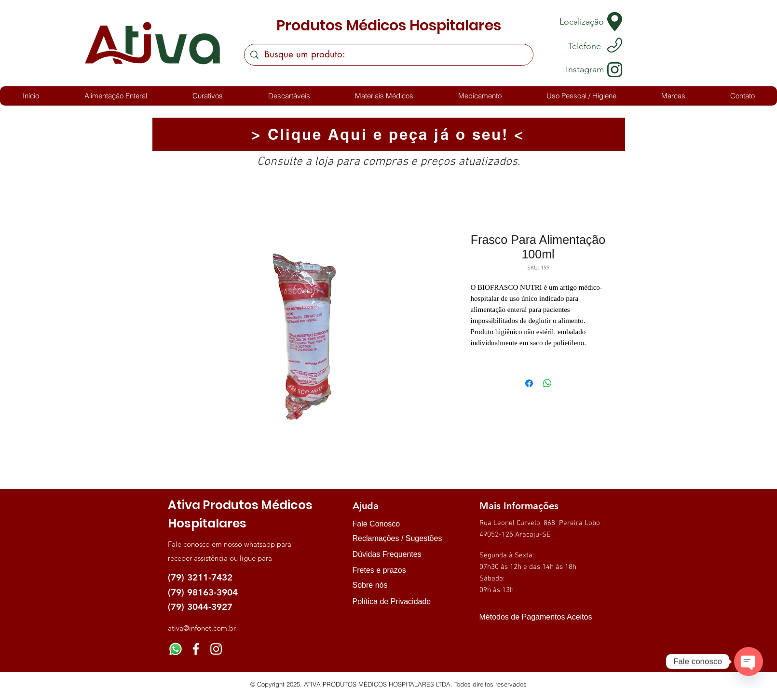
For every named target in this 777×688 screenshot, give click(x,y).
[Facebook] (196, 649)
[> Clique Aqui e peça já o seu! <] (388, 134)
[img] (489, 634)
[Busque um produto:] (388, 54)
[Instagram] (216, 649)
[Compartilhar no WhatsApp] (547, 383)
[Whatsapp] (175, 649)
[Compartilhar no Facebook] (529, 383)
